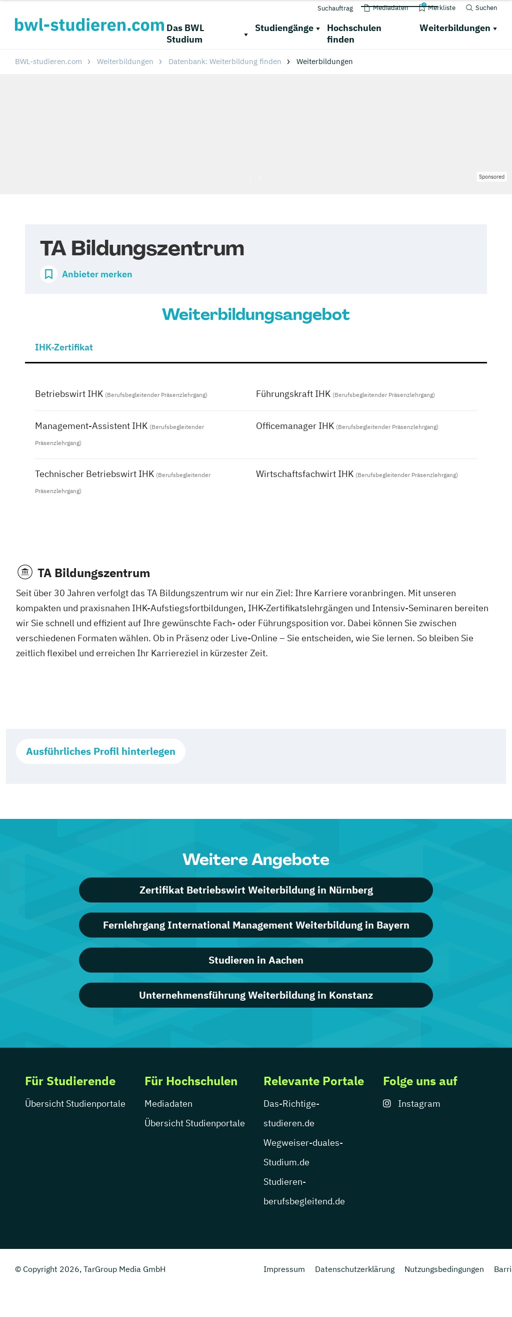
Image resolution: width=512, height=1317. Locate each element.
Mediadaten (168, 1103)
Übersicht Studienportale (75, 1103)
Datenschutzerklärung (354, 1269)
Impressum (284, 1269)
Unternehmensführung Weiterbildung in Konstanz (256, 995)
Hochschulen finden (354, 33)
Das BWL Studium (185, 33)
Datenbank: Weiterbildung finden (225, 61)
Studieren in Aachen (256, 960)
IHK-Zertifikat (64, 347)
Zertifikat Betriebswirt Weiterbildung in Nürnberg (256, 890)
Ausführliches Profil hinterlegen (101, 751)
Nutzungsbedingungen (444, 1269)
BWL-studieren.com (48, 61)
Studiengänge (284, 28)
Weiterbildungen (455, 28)
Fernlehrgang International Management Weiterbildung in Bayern (256, 925)
